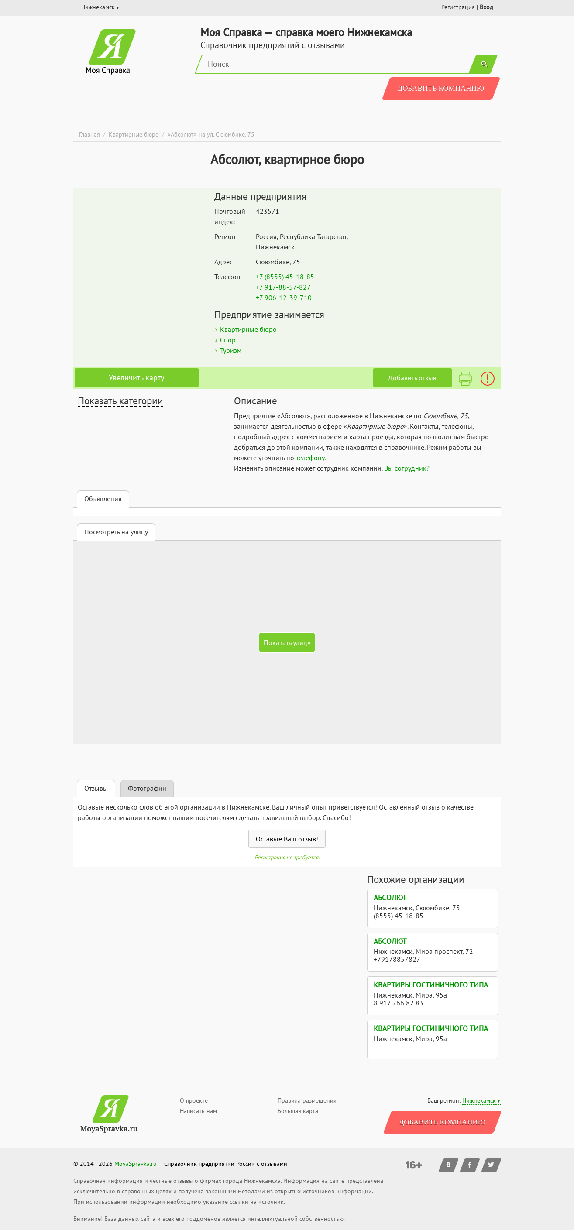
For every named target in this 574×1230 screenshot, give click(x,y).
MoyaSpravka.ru (135, 1164)
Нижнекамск (479, 1100)
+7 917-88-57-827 (283, 287)
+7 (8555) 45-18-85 (285, 276)
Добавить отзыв (412, 377)
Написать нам (198, 1111)
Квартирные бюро (248, 329)
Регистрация (458, 7)
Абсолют (390, 897)
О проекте (194, 1100)
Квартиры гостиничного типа (431, 985)
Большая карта (298, 1111)
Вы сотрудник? (407, 468)
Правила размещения (307, 1100)
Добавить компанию (441, 88)
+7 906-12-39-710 (284, 297)
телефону (310, 457)
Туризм (230, 350)
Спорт (229, 339)
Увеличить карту (136, 377)
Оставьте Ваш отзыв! (287, 838)
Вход (486, 7)
